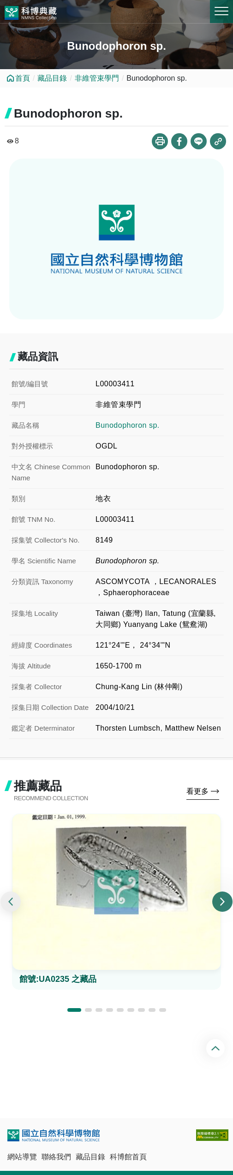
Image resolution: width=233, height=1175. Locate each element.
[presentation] (10, 902)
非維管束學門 (97, 78)
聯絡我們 (56, 1157)
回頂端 (217, 1048)
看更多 (197, 791)
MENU (221, 11)
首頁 (22, 78)
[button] (74, 1010)
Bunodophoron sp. (128, 425)
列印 (160, 141)
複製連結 (218, 141)
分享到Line (199, 141)
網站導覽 (22, 1157)
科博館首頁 (128, 1157)
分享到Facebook (179, 141)
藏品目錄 (52, 78)
